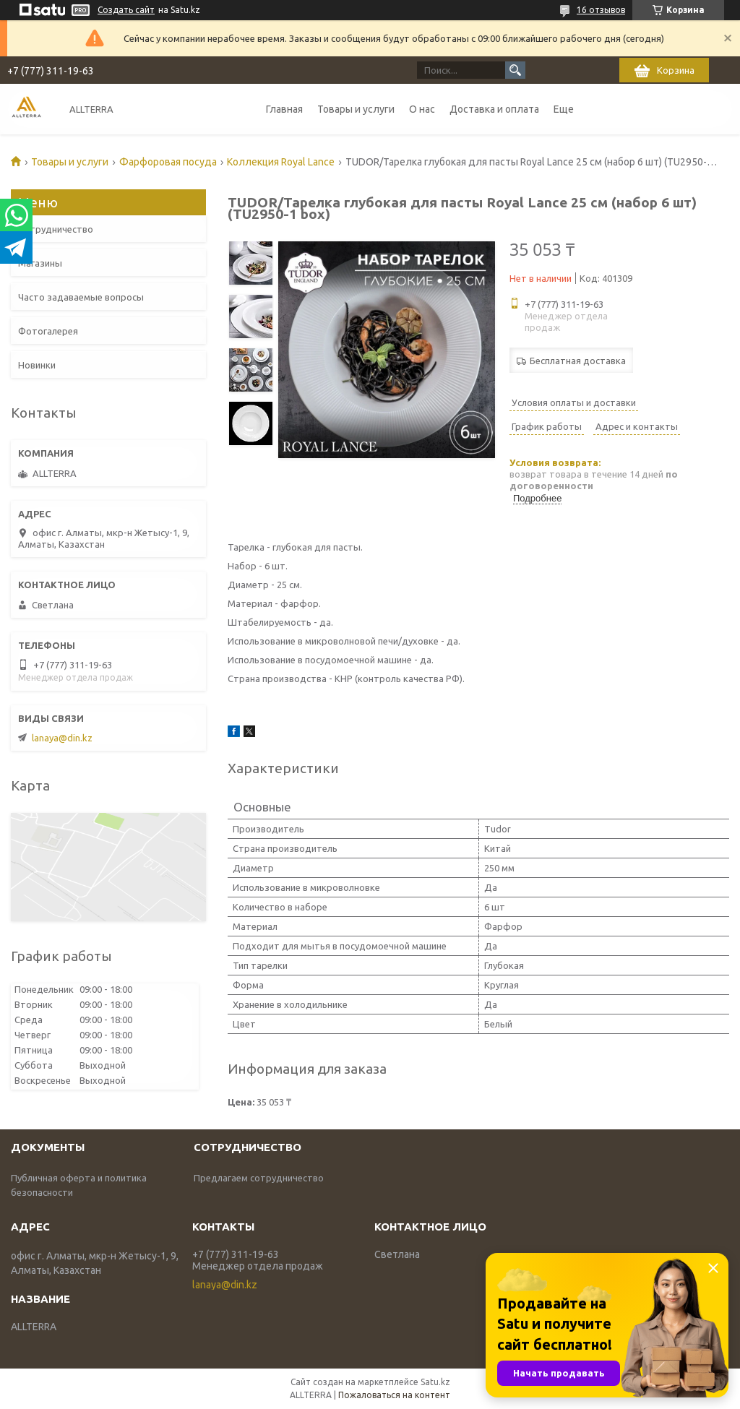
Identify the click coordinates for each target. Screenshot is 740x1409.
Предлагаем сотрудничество (259, 1178)
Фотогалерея (48, 331)
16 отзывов (601, 9)
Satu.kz (435, 1382)
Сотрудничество (55, 229)
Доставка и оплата (494, 109)
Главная (284, 109)
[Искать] (515, 70)
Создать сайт (126, 9)
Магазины (40, 263)
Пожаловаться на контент (394, 1395)
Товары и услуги (356, 109)
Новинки (37, 365)
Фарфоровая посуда (168, 162)
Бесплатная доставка (578, 361)
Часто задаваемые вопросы (81, 297)
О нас (422, 109)
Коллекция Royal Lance (281, 162)
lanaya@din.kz (62, 738)
